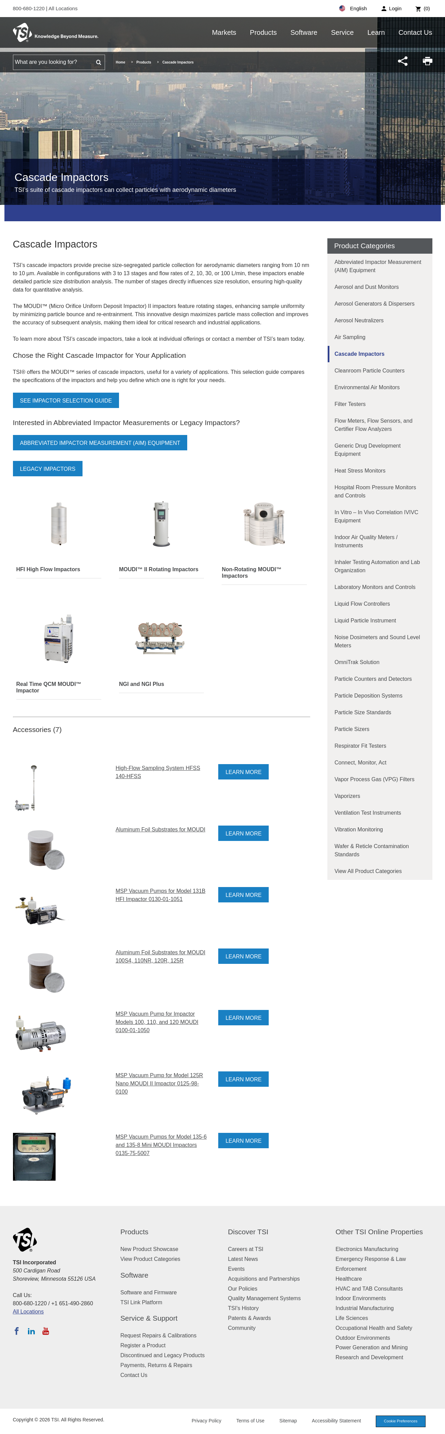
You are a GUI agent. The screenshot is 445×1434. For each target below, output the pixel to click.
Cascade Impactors (360, 354)
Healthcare (349, 1279)
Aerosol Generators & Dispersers (375, 304)
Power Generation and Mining (372, 1347)
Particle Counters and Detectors (373, 679)
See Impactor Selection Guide (66, 401)
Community (242, 1328)
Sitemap (288, 1420)
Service (342, 32)
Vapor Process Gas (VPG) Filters (374, 779)
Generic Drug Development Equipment (368, 450)
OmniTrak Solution (357, 662)
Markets (224, 32)
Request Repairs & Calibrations (158, 1335)
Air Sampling (350, 337)
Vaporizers (347, 796)
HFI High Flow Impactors (48, 569)
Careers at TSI (246, 1249)
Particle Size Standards (363, 712)
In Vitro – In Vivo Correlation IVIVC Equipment (376, 516)
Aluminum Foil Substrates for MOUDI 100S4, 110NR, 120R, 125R (160, 957)
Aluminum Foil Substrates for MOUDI (160, 829)
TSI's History (243, 1308)
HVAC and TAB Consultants (369, 1289)
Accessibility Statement (336, 1420)
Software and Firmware (148, 1292)
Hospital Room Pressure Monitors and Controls (375, 491)
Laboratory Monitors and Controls (375, 587)
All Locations (62, 8)
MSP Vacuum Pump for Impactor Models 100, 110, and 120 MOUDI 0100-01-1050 (157, 1022)
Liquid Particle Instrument (365, 620)
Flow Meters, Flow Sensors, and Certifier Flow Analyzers (374, 425)
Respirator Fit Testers (360, 746)
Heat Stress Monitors (360, 471)
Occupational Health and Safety (374, 1328)
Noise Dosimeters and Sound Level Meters (377, 641)
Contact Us (415, 32)
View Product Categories (150, 1259)
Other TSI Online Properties (379, 1232)
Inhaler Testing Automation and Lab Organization (377, 566)
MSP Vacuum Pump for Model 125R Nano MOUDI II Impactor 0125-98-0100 (159, 1083)
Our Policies (242, 1289)
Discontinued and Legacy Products (162, 1355)
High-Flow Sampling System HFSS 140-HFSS (158, 772)
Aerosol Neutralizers (359, 320)
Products (263, 32)
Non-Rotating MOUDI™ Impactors (251, 572)
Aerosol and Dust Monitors (367, 287)
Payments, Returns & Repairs (156, 1365)
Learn (376, 32)
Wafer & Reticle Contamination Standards (372, 850)
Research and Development (369, 1357)
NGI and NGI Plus (141, 684)
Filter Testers (350, 404)
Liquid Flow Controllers (362, 604)
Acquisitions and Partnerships (264, 1279)
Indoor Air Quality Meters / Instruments (366, 541)
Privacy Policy (206, 1420)
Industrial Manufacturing (365, 1308)
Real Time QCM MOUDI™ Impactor (48, 687)
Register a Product (143, 1345)
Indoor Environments (361, 1298)
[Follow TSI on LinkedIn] (31, 1331)
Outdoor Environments (363, 1338)
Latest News (243, 1259)
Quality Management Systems (264, 1298)
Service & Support (149, 1318)
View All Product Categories (368, 871)
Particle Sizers (352, 729)
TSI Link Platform (141, 1302)
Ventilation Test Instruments (368, 813)
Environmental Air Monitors (367, 387)
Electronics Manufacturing (367, 1249)
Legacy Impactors (48, 469)
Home (120, 62)
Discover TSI (248, 1232)
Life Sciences (352, 1318)
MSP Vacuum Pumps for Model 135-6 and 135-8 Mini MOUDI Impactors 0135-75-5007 (161, 1145)
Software (304, 32)
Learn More (243, 772)
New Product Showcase (149, 1249)
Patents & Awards (249, 1318)
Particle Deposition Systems (368, 696)
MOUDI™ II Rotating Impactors (158, 569)
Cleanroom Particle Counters (369, 371)
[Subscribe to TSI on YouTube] (45, 1331)
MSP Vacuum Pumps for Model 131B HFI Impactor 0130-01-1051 (161, 895)
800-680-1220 (29, 8)
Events (236, 1269)
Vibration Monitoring (359, 829)
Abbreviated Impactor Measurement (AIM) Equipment (100, 443)
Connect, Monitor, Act (360, 762)
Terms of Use (250, 1420)
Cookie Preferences (400, 1421)
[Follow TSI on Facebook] (16, 1331)
